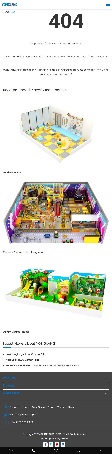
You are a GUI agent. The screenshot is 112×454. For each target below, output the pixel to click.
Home (6, 12)
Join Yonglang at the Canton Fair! (24, 354)
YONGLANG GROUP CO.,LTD (51, 434)
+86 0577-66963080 (18, 422)
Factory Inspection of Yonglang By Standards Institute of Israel (41, 365)
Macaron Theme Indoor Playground (23, 252)
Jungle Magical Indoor (16, 332)
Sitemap (46, 439)
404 (13, 12)
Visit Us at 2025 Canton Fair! (21, 360)
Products (9, 378)
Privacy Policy (60, 439)
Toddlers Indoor (12, 172)
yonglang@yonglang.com (20, 415)
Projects (8, 386)
